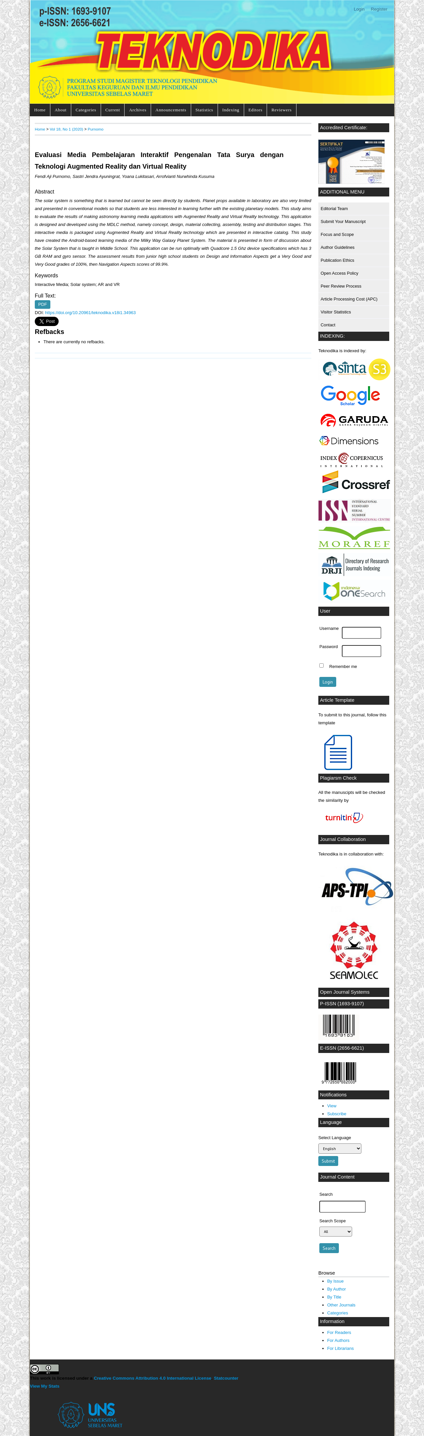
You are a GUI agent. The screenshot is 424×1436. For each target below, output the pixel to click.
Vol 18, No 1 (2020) (66, 129)
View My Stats (44, 1386)
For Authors (338, 1340)
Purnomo (96, 129)
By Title (334, 1297)
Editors (255, 109)
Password (328, 646)
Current (112, 109)
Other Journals (341, 1304)
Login (359, 9)
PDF (42, 304)
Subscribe (336, 1113)
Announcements (170, 109)
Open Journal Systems (345, 992)
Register (379, 9)
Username (329, 628)
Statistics (204, 109)
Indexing (230, 109)
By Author (336, 1289)
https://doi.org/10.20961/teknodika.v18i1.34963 (90, 312)
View (332, 1105)
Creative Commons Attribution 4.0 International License (152, 1378)
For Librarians (340, 1348)
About (61, 109)
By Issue (335, 1281)
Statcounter (226, 1378)
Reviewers (282, 109)
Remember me (343, 666)
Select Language (334, 1137)
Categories (86, 109)
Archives (137, 109)
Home (39, 109)
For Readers (339, 1332)
